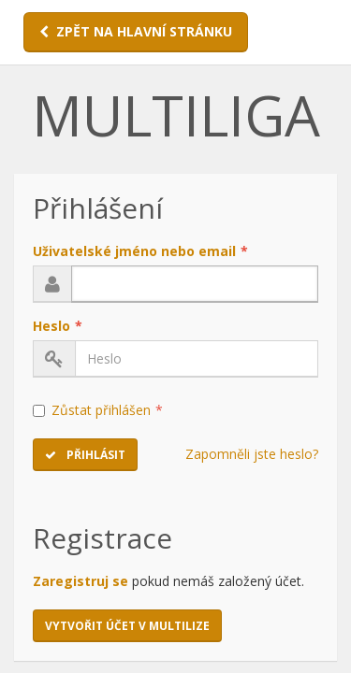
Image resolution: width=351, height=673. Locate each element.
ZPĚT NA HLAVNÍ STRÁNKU (135, 31)
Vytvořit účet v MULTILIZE (127, 626)
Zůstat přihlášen (98, 410)
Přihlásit (85, 455)
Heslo (57, 326)
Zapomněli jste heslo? (251, 454)
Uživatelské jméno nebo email (140, 251)
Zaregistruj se (80, 581)
